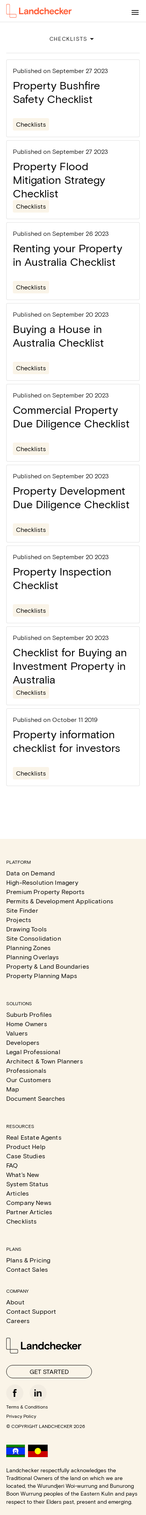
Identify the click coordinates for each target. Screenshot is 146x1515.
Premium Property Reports (45, 891)
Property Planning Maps (41, 975)
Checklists (31, 124)
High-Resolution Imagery (42, 882)
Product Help (26, 1146)
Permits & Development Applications (59, 901)
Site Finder (22, 910)
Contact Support (31, 1311)
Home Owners (26, 1023)
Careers (18, 1320)
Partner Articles (29, 1211)
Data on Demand (30, 873)
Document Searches (35, 1098)
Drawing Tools (26, 929)
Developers (23, 1042)
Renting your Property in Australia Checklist (67, 254)
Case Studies (25, 1155)
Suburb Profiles (29, 1014)
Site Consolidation (33, 938)
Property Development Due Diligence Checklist (71, 497)
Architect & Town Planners (44, 1061)
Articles (17, 1193)
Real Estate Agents (34, 1137)
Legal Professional (33, 1051)
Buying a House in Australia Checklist (58, 335)
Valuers (17, 1033)
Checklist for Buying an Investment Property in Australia (70, 665)
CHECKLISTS (73, 39)
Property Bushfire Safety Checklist (56, 91)
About (15, 1302)
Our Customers (28, 1079)
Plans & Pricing (28, 1260)
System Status (27, 1183)
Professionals (26, 1070)
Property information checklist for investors (66, 740)
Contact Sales (27, 1269)
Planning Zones (28, 947)
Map (12, 1089)
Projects (18, 919)
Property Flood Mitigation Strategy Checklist (59, 179)
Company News (28, 1202)
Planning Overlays (32, 957)
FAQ (12, 1165)
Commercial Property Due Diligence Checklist (71, 416)
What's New (22, 1174)
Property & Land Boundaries (47, 966)
